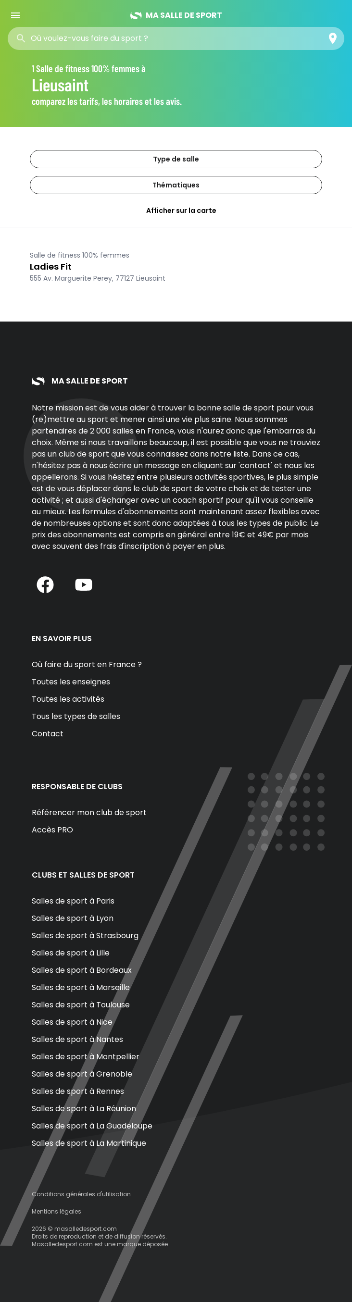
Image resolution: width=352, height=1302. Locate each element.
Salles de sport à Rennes (78, 1091)
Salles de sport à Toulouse (81, 1004)
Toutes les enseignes (71, 681)
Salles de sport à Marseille (81, 987)
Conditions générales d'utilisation (81, 1194)
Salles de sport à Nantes (77, 1039)
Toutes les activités (68, 699)
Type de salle (176, 159)
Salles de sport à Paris (73, 900)
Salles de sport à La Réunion (84, 1108)
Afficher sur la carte (176, 210)
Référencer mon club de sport (89, 812)
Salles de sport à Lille (71, 952)
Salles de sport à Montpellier (85, 1056)
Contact (47, 733)
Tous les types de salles (76, 716)
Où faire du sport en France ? (87, 664)
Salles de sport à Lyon (72, 918)
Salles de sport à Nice (72, 1022)
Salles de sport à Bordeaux (82, 970)
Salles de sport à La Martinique (89, 1143)
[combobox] (100, 38)
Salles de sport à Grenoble (82, 1073)
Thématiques (176, 185)
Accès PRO (52, 829)
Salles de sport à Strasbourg (85, 935)
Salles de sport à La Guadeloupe (92, 1125)
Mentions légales (56, 1211)
